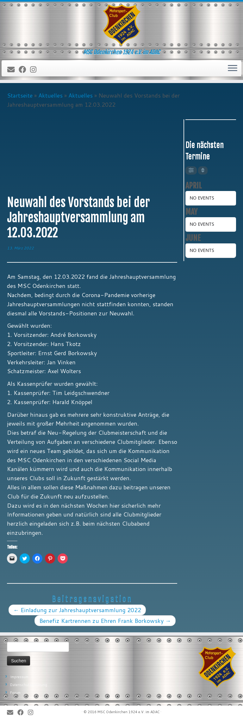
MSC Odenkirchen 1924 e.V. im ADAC (128, 711)
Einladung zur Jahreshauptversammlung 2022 (77, 610)
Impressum (19, 676)
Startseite (20, 95)
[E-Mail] (13, 70)
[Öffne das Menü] (232, 68)
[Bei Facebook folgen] (24, 70)
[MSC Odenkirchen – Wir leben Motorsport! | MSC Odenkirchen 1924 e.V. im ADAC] (121, 25)
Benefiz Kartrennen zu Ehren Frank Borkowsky (105, 621)
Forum (15, 692)
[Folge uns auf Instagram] (35, 70)
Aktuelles (50, 95)
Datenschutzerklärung (28, 684)
